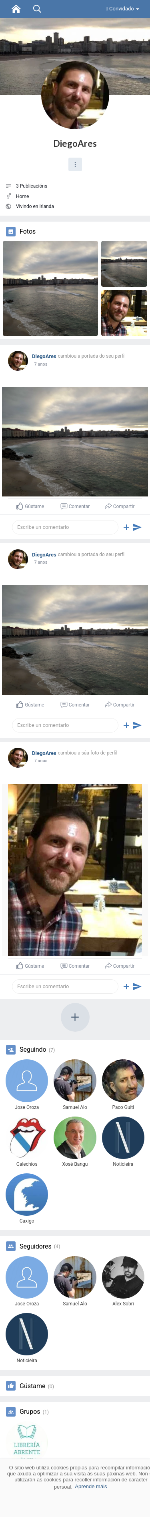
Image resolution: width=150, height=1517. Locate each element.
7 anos (40, 364)
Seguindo (33, 1049)
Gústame (32, 1386)
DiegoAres (75, 143)
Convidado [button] (122, 9)
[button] (75, 164)
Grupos (30, 1411)
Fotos (28, 231)
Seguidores (36, 1246)
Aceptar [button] (75, 1507)
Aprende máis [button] (91, 1486)
